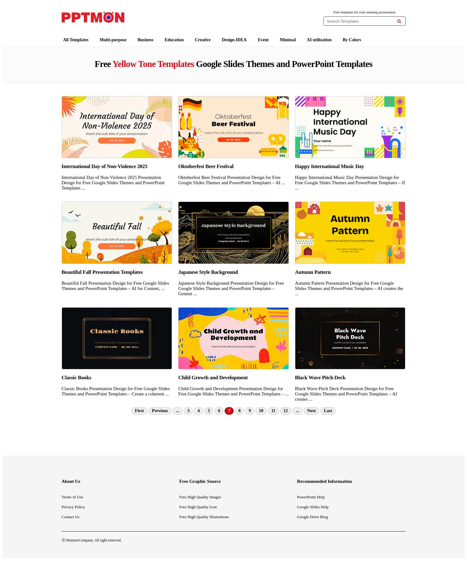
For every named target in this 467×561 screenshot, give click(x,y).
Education (174, 40)
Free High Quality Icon (198, 507)
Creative (203, 40)
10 (261, 410)
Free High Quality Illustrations (204, 516)
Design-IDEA (234, 40)
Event (263, 40)
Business (145, 40)
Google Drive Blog (312, 516)
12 (286, 410)
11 (273, 410)
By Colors (352, 40)
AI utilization (319, 40)
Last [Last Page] (328, 410)
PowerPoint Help (311, 497)
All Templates (76, 40)
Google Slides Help (313, 507)
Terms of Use (72, 497)
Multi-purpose (113, 40)
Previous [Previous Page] (160, 410)
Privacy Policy (73, 507)
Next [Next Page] (311, 410)
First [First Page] (139, 410)
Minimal (288, 40)
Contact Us (71, 516)
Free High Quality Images (200, 497)
